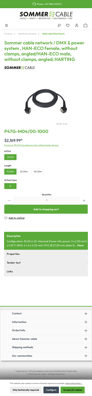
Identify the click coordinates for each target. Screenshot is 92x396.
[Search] (58, 25)
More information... (73, 383)
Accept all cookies (72, 389)
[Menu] (6, 25)
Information (19, 321)
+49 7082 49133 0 (53, 4)
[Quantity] (46, 201)
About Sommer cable (24, 338)
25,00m (24, 171)
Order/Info (18, 330)
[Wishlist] (67, 25)
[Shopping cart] (85, 25)
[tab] (48, 241)
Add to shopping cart (46, 209)
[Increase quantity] (84, 201)
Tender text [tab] (48, 263)
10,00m (10, 171)
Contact (17, 313)
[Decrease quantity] (9, 201)
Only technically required (26, 389)
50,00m (38, 171)
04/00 (10, 157)
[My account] (76, 25)
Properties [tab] (48, 254)
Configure (51, 389)
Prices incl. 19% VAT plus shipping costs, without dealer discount (31, 145)
